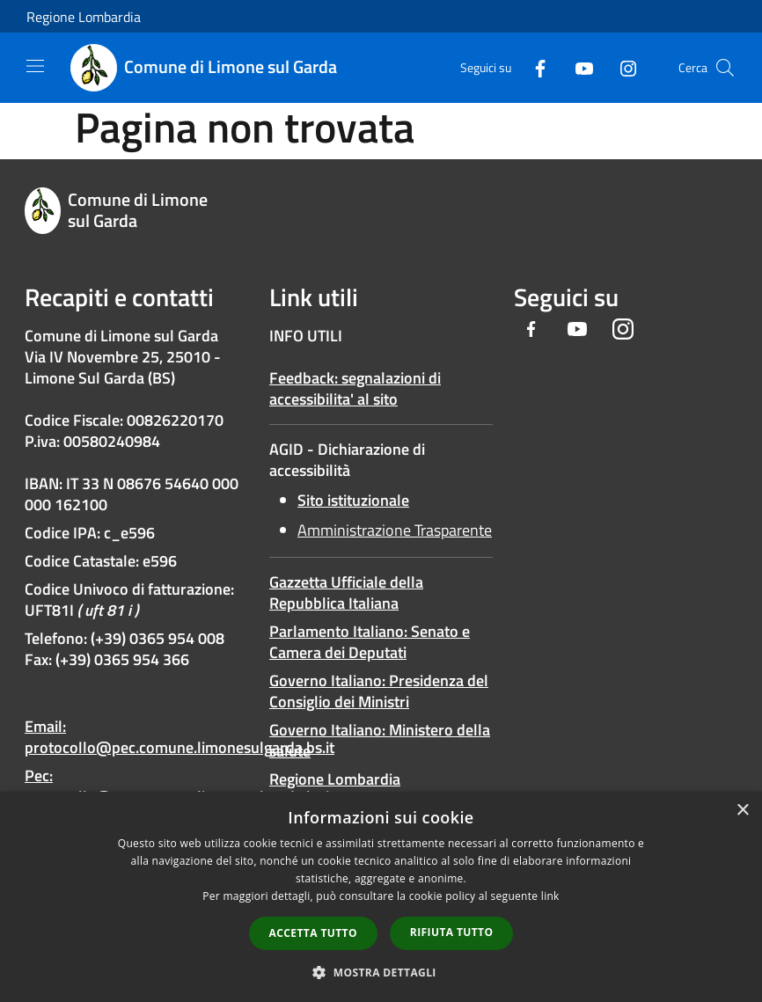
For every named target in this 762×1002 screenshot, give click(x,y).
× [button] (742, 810)
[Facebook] (533, 67)
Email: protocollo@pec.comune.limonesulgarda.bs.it (179, 736)
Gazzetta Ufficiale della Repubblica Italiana (346, 592)
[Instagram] (621, 67)
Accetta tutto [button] (313, 932)
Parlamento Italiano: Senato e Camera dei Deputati (369, 641)
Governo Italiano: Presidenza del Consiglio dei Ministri (378, 691)
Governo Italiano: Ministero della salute (379, 740)
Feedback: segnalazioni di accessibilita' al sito (355, 388)
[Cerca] (725, 67)
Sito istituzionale (353, 500)
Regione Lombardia (83, 16)
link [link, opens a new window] (550, 896)
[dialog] (381, 897)
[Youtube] (577, 67)
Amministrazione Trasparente (394, 530)
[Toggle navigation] (35, 66)
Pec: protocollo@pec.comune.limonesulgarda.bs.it (179, 786)
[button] (381, 972)
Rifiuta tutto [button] (452, 932)
